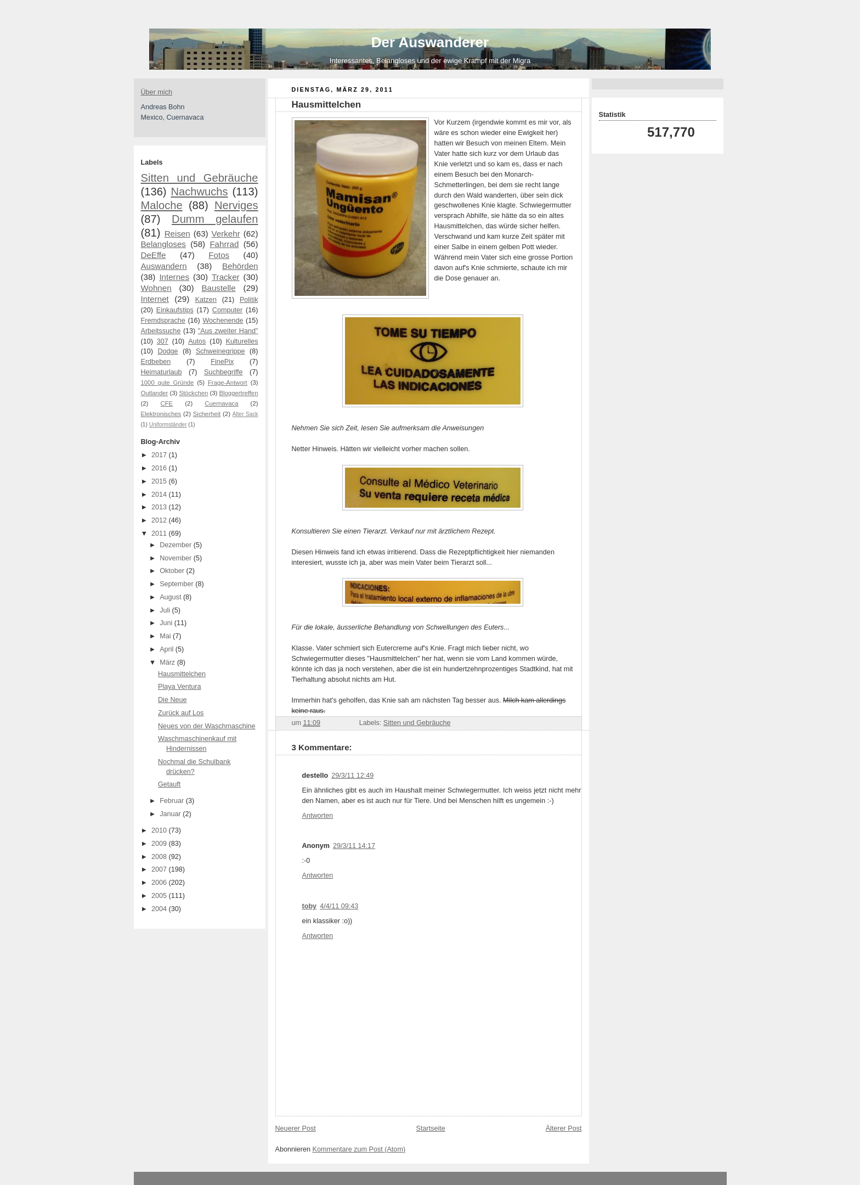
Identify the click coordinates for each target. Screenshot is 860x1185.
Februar (173, 801)
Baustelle (218, 288)
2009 (160, 843)
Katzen (206, 300)
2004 (160, 909)
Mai (166, 636)
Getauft (169, 784)
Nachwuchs (199, 192)
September (177, 584)
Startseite (430, 1128)
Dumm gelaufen (215, 219)
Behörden (240, 266)
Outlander (154, 393)
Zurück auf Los (180, 713)
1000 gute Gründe (167, 382)
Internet (155, 299)
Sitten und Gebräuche (199, 178)
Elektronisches (161, 414)
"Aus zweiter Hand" (228, 331)
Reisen (177, 233)
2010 (160, 830)
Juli (166, 610)
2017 (160, 455)
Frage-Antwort (227, 382)
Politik (249, 300)
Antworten (317, 815)
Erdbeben (156, 362)
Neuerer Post (295, 1128)
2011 (160, 533)
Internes (174, 277)
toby (309, 906)
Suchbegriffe (223, 372)
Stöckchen (193, 393)
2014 (160, 494)
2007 (160, 869)
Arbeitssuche (161, 331)
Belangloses (163, 244)
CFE (167, 403)
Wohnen (156, 288)
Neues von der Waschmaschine (207, 726)
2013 (160, 507)
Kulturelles (242, 341)
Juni (167, 623)
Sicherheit (206, 414)
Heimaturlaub (161, 372)
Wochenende (222, 320)
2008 (160, 857)
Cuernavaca (221, 403)
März (168, 662)
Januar (171, 814)
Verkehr (226, 233)
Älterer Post (564, 1128)
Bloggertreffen (238, 393)
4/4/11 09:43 (339, 906)
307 (162, 341)
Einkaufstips (175, 310)
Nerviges (236, 205)
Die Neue (172, 700)
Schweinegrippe (220, 351)
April (168, 649)
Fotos (218, 255)
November (177, 558)
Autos (197, 341)
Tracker (226, 277)
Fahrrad (224, 244)
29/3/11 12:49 (352, 775)
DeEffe (153, 255)
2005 (160, 896)
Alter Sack (245, 414)
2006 (160, 882)
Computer (227, 310)
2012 (160, 520)
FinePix (222, 362)
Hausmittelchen (182, 674)
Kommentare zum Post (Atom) (359, 1149)
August (171, 597)
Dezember (177, 545)
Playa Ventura (179, 686)
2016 (160, 468)
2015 (160, 481)
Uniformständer (168, 425)
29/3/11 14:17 (354, 846)
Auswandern (164, 266)
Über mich (156, 92)
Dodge (167, 351)
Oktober (173, 571)
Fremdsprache (163, 320)
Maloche (162, 205)
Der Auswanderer (430, 42)
